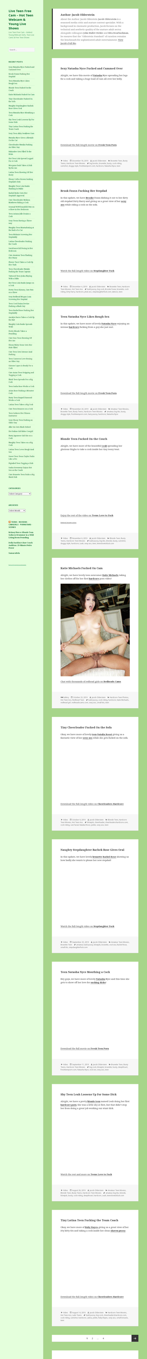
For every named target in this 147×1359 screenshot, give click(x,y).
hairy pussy (92, 414)
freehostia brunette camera (68, 523)
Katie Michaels (123, 700)
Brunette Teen (116, 161)
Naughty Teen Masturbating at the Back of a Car (21, 228)
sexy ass (88, 543)
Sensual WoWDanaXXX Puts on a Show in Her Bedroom (21, 208)
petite (93, 825)
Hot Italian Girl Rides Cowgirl (21, 431)
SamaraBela (14, 553)
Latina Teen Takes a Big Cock (21, 404)
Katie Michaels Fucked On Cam (21, 94)
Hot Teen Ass (77, 289)
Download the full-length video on (92, 803)
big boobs (93, 163)
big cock (100, 289)
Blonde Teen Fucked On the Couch (84, 439)
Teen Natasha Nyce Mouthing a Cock (85, 972)
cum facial (74, 825)
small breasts (122, 1318)
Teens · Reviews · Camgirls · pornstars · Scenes (20, 524)
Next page (134, 1338)
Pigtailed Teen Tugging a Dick (21, 463)
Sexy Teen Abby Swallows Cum (21, 133)
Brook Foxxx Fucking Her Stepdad (84, 190)
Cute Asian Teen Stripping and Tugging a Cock (21, 373)
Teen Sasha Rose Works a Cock (21, 386)
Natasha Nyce (110, 166)
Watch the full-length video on (87, 270)
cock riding (116, 163)
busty (109, 163)
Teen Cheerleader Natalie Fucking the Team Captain (19, 270)
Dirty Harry (70, 292)
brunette (102, 163)
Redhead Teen (78, 700)
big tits (117, 411)
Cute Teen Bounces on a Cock (21, 409)
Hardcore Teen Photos (119, 697)
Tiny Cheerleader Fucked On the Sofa (86, 727)
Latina (89, 1318)
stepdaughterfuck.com (101, 292)
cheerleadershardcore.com (116, 822)
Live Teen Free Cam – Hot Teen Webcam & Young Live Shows (21, 19)
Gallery (66, 697)
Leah (82, 543)
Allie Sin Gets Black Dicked (20, 427)
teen (118, 166)
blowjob (90, 822)
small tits (101, 702)
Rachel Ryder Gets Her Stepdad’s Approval (18, 194)
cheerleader (99, 822)
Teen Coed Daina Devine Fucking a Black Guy (19, 304)
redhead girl (66, 702)
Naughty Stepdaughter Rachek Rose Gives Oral (21, 107)
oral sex (112, 944)
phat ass (88, 292)
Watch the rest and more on (86, 1174)
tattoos (115, 292)
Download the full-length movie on (89, 144)
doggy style (73, 166)
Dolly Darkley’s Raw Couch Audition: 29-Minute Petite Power (21, 545)
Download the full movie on (85, 1048)
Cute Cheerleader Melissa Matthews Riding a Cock (19, 201)
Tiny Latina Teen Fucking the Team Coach (89, 1220)
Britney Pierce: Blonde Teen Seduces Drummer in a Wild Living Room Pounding (21, 535)
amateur (110, 411)
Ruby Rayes (103, 1318)
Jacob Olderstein (99, 161)
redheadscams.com (80, 702)
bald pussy (91, 289)
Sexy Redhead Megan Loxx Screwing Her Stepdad (20, 297)
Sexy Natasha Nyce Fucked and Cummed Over (92, 68)
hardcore (100, 166)
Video (65, 161)
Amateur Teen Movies (120, 409)
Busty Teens (78, 411)
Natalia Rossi (85, 825)
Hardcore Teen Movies (75, 163)
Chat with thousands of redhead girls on (91, 681)
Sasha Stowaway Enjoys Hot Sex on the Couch (20, 468)
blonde (109, 541)
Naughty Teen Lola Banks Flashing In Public (19, 187)
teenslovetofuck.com (105, 543)
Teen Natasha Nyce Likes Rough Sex (85, 316)
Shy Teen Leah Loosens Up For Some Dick (89, 1094)
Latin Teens (77, 1315)
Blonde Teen (115, 538)
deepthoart (122, 1067)
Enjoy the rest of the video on (87, 515)
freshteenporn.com (87, 166)
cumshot (64, 166)
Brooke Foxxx (110, 289)
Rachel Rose (122, 944)
